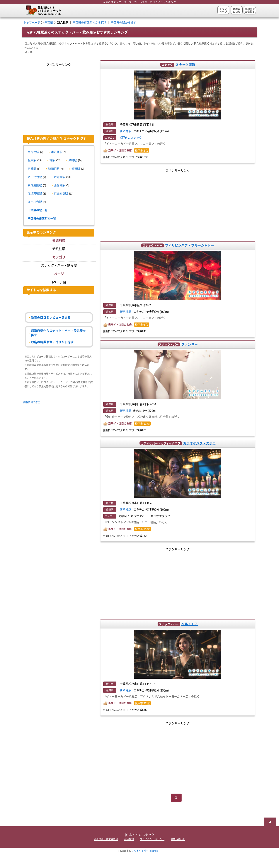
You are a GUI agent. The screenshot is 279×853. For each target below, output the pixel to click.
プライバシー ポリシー (152, 839)
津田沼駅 (54, 168)
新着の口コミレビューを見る (51, 317)
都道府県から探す (250, 10)
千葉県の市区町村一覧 (42, 218)
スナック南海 (185, 64)
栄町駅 (72, 160)
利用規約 (129, 839)
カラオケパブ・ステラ (199, 443)
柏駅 (52, 160)
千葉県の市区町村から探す (90, 22)
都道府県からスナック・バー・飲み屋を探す (58, 332)
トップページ (223, 10)
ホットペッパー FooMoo (145, 851)
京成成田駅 (35, 185)
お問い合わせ (178, 839)
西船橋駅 (59, 185)
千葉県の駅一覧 (38, 210)
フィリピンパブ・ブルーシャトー (189, 245)
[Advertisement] (178, 203)
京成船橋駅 (61, 193)
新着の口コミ (236, 10)
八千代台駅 (35, 177)
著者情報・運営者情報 (106, 839)
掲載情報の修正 (31, 402)
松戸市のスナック (130, 137)
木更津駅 (59, 177)
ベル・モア (189, 624)
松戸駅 (32, 160)
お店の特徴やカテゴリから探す (52, 342)
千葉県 (48, 22)
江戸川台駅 (35, 201)
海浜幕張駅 (35, 193)
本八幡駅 (56, 152)
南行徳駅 (33, 152)
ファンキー (189, 344)
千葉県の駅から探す (123, 22)
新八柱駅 (125, 131)
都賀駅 (75, 168)
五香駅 (32, 168)
